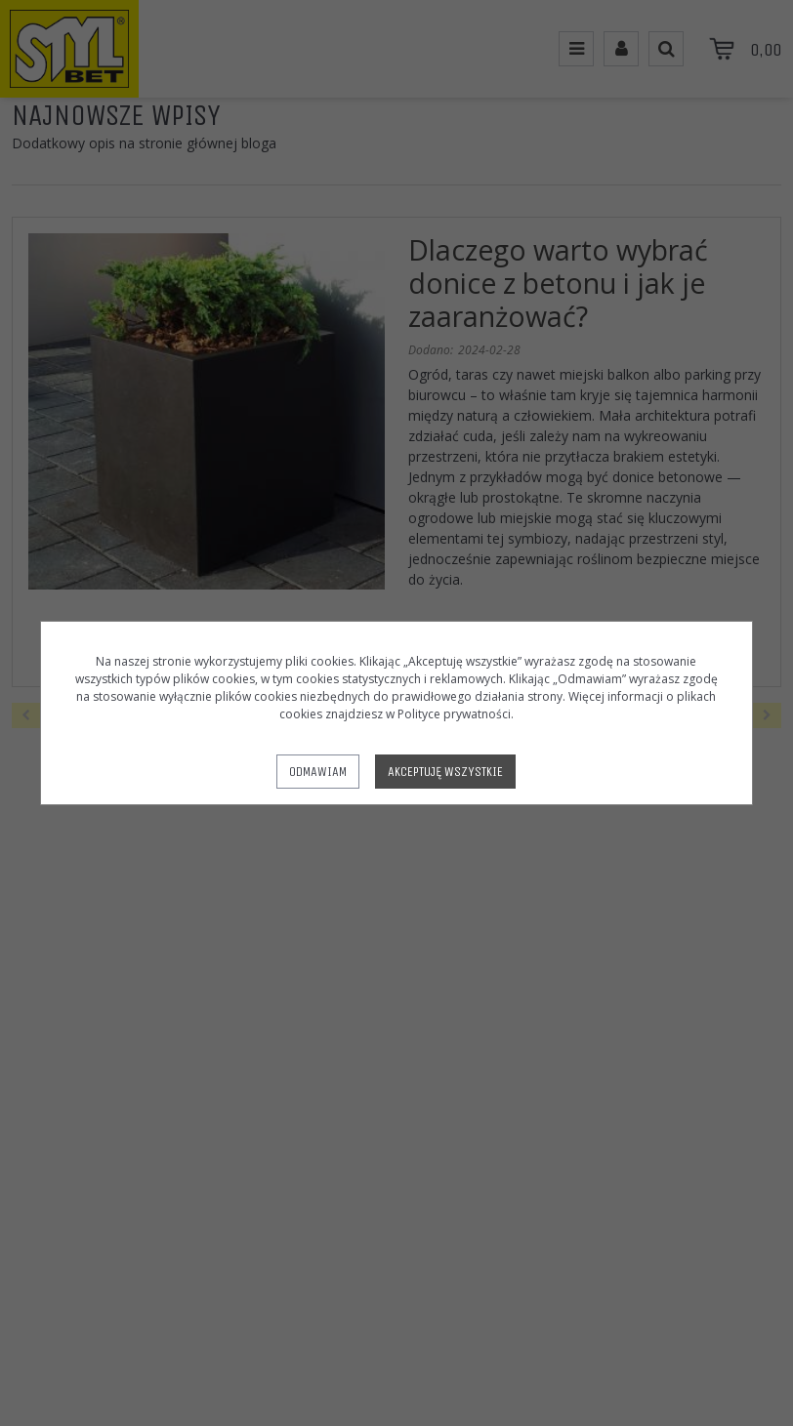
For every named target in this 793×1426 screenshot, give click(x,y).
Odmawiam (318, 771)
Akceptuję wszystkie (445, 771)
